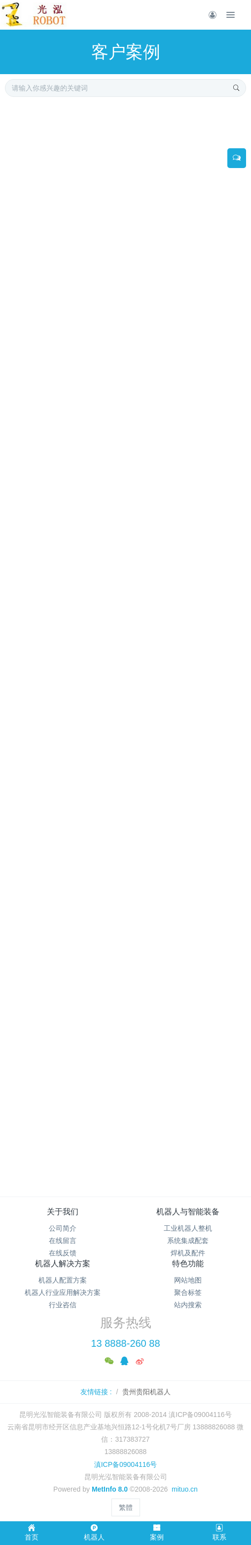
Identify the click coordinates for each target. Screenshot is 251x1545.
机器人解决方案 (62, 1263)
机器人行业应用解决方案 (63, 1292)
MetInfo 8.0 (110, 1489)
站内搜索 (188, 1305)
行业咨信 (62, 1305)
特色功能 (188, 1263)
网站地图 (188, 1280)
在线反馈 (62, 1253)
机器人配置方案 (62, 1280)
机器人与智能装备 (187, 1211)
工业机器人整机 (188, 1228)
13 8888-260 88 (125, 1343)
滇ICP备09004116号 (125, 1464)
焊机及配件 (188, 1253)
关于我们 (62, 1211)
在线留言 (62, 1241)
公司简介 (62, 1228)
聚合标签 (188, 1292)
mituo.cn (185, 1489)
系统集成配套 (188, 1241)
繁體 (126, 1507)
